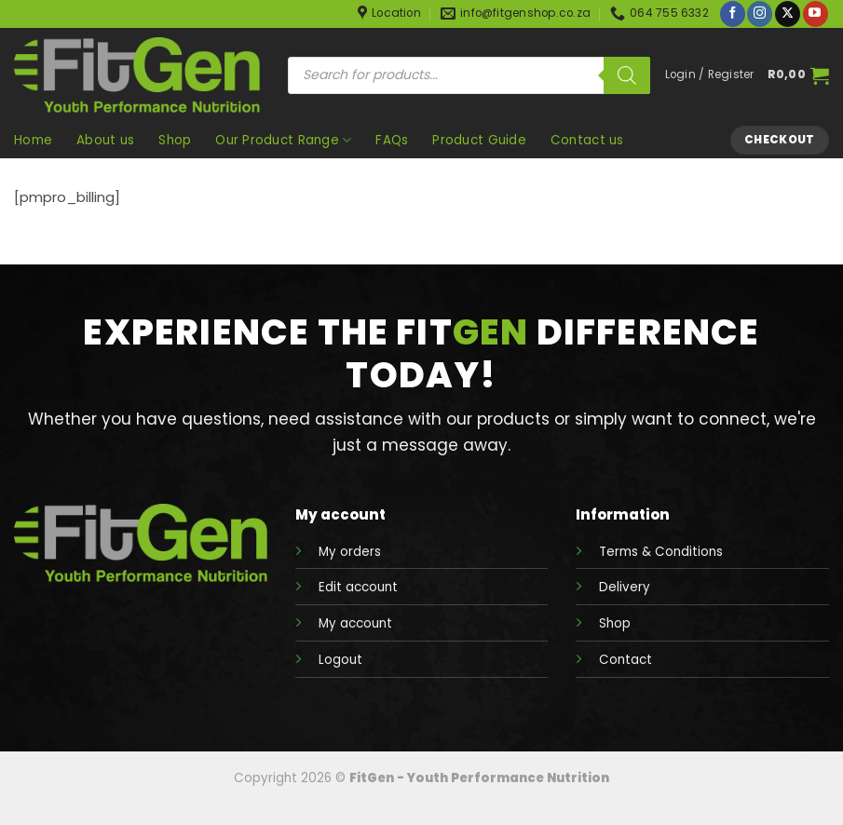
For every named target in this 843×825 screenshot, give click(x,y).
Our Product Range (283, 140)
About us (105, 140)
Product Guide (478, 140)
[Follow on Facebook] (732, 14)
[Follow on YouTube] (815, 14)
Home (33, 140)
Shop (174, 140)
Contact (625, 660)
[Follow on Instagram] (759, 14)
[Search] (627, 75)
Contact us (587, 140)
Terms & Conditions (661, 552)
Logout (340, 660)
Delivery (624, 587)
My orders (350, 552)
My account (355, 623)
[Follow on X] (787, 14)
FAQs (391, 140)
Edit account (358, 587)
